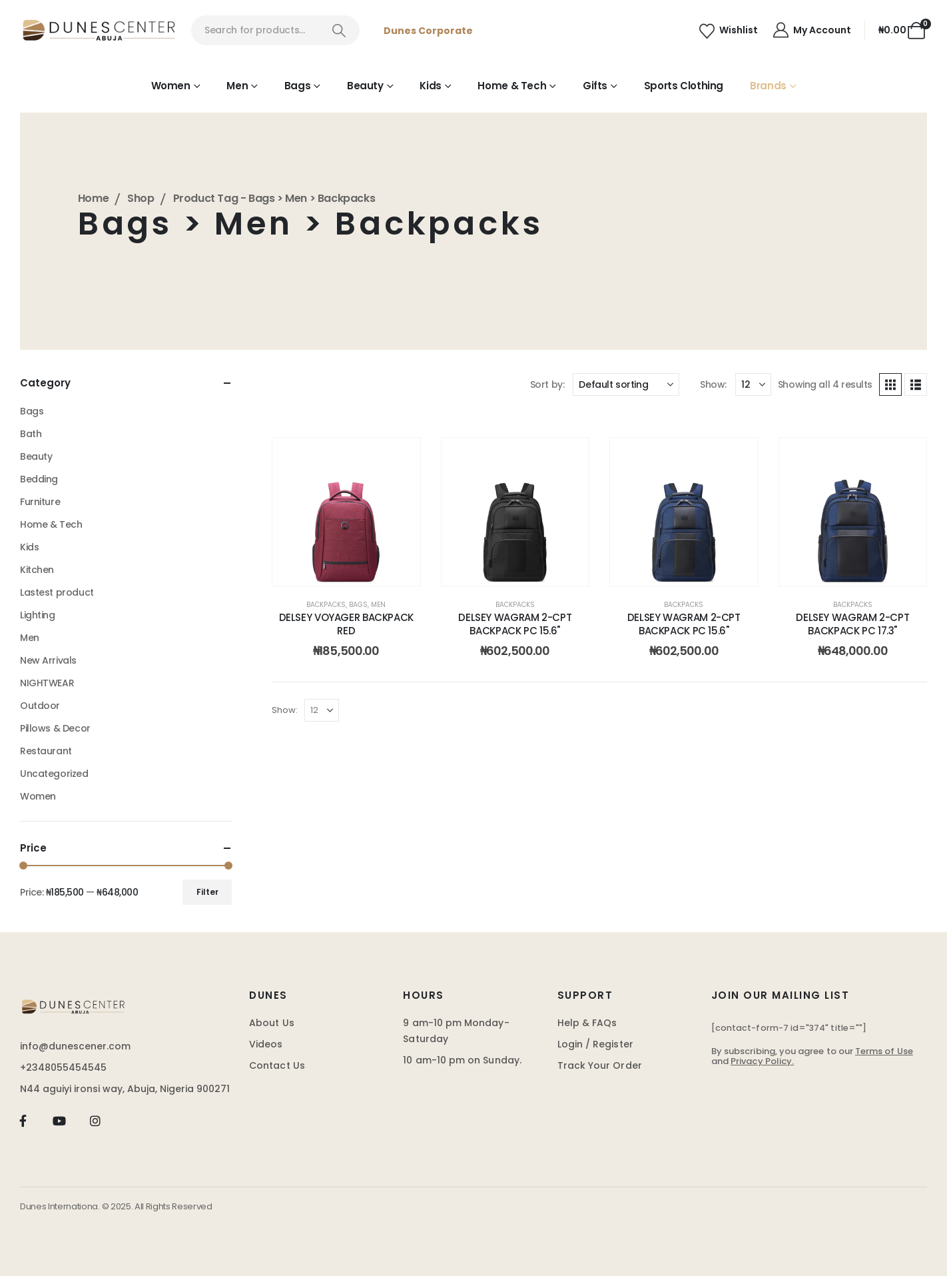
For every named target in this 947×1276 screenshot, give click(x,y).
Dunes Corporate (428, 30)
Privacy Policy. (762, 1061)
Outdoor (40, 705)
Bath (30, 433)
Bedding (39, 479)
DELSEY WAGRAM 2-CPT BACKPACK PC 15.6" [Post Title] (514, 624)
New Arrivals (48, 660)
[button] (890, 384)
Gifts (595, 86)
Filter (207, 892)
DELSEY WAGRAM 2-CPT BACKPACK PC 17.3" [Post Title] (852, 624)
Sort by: (547, 384)
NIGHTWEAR (47, 683)
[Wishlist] (728, 30)
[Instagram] (95, 1120)
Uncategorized (54, 773)
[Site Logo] (99, 30)
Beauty (365, 86)
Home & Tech (511, 86)
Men (237, 86)
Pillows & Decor (55, 728)
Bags (297, 86)
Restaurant (46, 751)
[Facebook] (23, 1120)
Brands (768, 86)
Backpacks (326, 605)
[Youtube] (59, 1120)
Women (170, 86)
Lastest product (57, 592)
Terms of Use (884, 1051)
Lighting (37, 615)
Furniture (40, 501)
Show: (713, 384)
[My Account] (811, 31)
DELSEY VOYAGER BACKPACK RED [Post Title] (346, 624)
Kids (431, 86)
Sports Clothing (683, 86)
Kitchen (37, 569)
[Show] (753, 384)
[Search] (339, 30)
